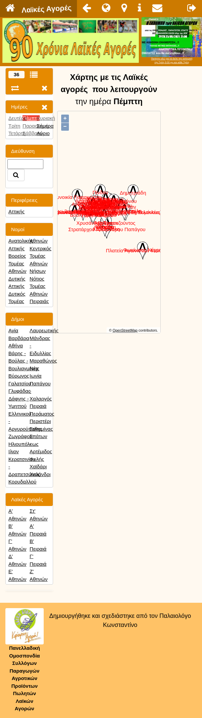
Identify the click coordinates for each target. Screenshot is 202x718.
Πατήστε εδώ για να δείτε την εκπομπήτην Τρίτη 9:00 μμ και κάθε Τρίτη (171, 60)
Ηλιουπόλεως (23, 444)
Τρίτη (14, 126)
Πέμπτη (31, 118)
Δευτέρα (17, 118)
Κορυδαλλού (22, 481)
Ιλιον (13, 451)
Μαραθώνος (43, 361)
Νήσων (38, 271)
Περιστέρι (40, 421)
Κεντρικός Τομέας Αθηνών (40, 256)
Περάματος (42, 414)
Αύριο (43, 133)
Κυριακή (46, 118)
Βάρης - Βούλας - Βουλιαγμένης (23, 360)
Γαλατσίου (19, 383)
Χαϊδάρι (38, 466)
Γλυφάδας (19, 391)
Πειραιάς (39, 301)
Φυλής (37, 459)
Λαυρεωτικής (44, 330)
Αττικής (16, 211)
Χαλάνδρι (40, 474)
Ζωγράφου (20, 436)
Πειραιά (38, 406)
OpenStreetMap (125, 330)
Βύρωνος (18, 376)
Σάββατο (32, 133)
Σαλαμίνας (41, 429)
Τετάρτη (17, 133)
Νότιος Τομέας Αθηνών (38, 286)
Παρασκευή (35, 126)
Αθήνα (15, 345)
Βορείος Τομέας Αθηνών (17, 263)
